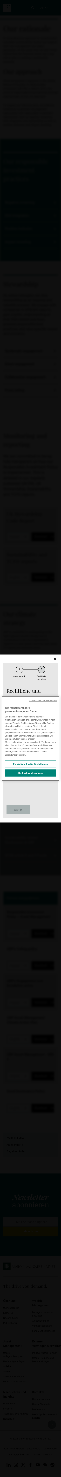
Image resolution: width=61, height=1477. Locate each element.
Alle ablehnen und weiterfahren (43, 701)
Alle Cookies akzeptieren (30, 773)
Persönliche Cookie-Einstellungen (30, 764)
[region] (30, 738)
